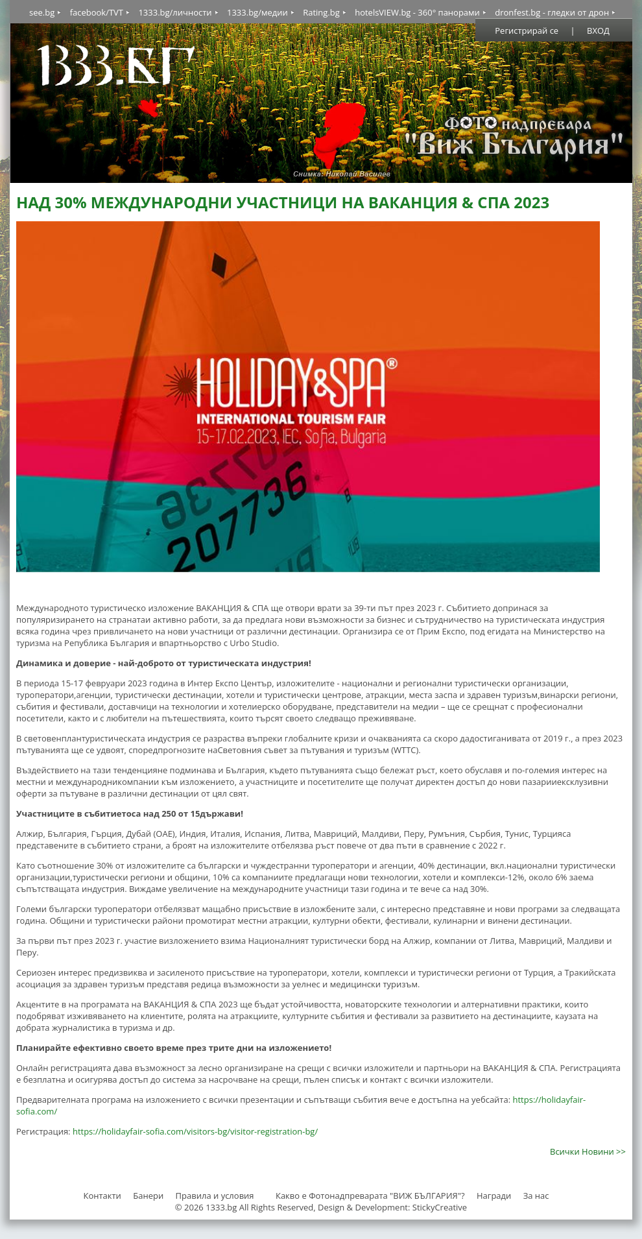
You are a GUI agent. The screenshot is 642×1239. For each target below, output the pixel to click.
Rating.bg (321, 12)
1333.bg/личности (174, 12)
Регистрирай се (526, 30)
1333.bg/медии (257, 12)
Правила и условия (215, 1195)
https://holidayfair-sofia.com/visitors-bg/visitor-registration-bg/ (195, 1131)
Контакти (102, 1195)
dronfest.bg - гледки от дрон (552, 12)
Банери (149, 1195)
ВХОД (598, 30)
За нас (536, 1195)
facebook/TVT (96, 12)
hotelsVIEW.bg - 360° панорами (417, 12)
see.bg (41, 12)
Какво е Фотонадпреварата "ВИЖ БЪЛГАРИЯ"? (370, 1195)
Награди (494, 1195)
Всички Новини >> (588, 1151)
